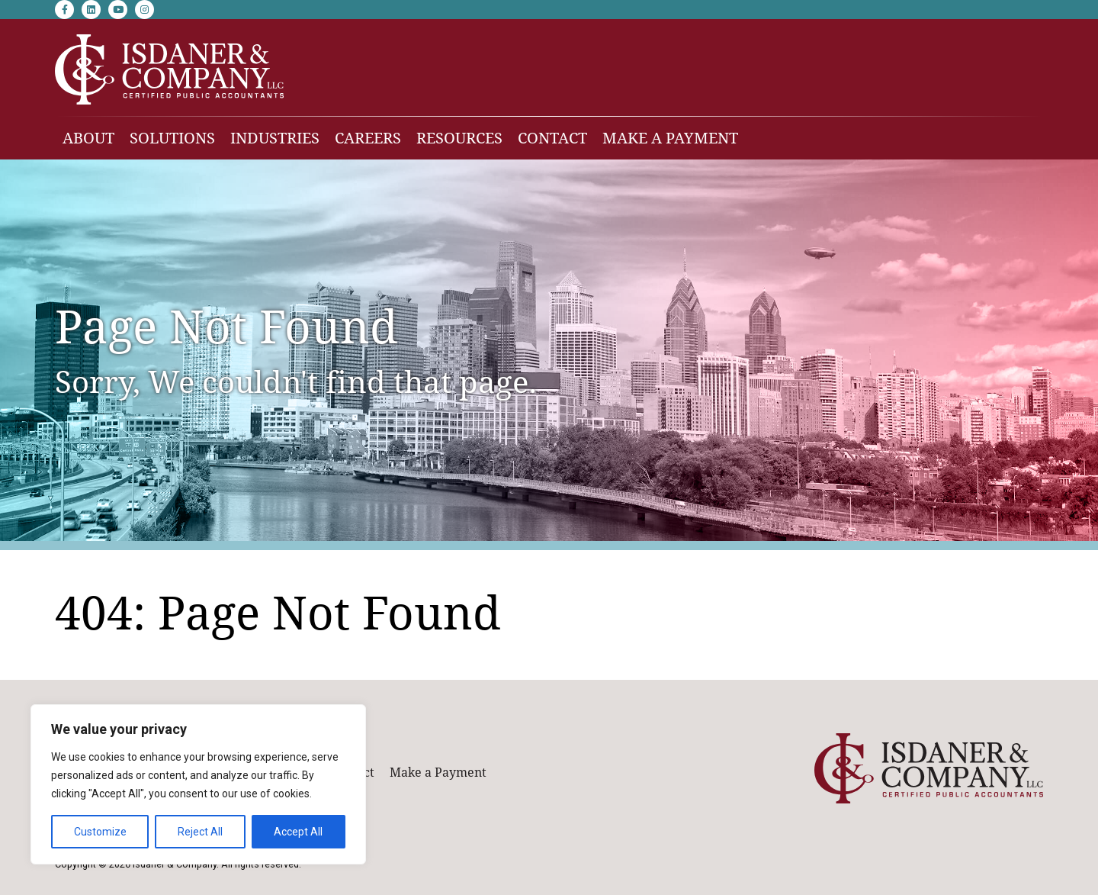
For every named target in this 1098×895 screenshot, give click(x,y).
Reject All (200, 832)
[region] (198, 784)
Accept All (298, 832)
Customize (100, 832)
